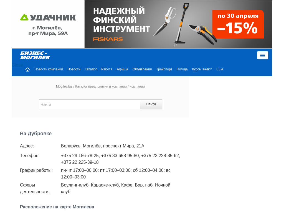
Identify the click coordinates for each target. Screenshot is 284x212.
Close (17, 65)
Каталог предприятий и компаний (101, 86)
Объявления (142, 69)
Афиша (122, 69)
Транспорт (164, 69)
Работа (106, 69)
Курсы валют (202, 69)
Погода (182, 69)
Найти (151, 104)
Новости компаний (48, 69)
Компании (137, 86)
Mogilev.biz (64, 86)
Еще (219, 69)
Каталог (91, 69)
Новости (73, 69)
